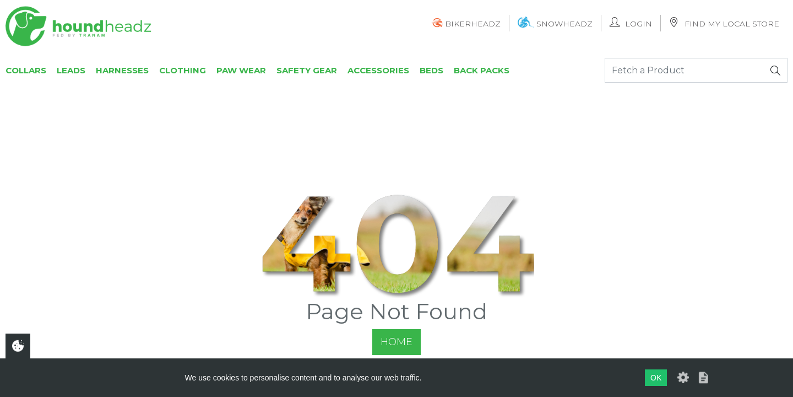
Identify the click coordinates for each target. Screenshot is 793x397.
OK (655, 377)
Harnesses (122, 70)
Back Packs (481, 70)
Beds (431, 70)
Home (396, 342)
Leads (71, 70)
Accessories (378, 70)
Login (631, 23)
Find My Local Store (724, 23)
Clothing (182, 70)
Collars (26, 70)
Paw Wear (241, 70)
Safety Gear (306, 70)
